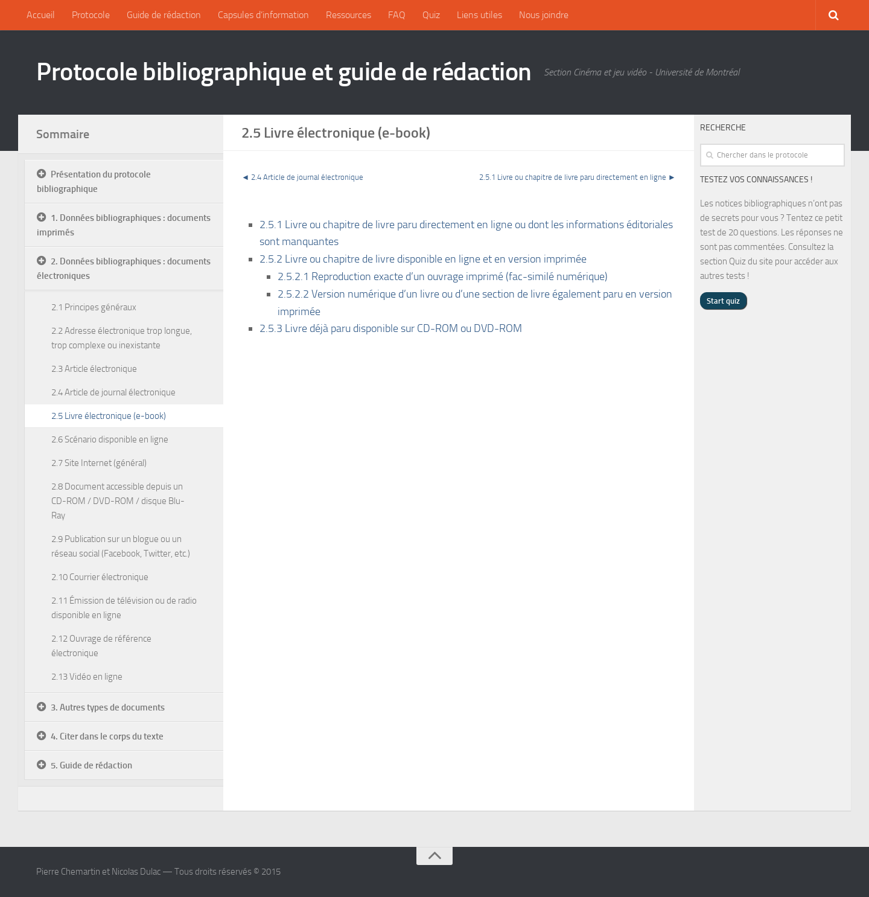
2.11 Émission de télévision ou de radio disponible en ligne (124, 608)
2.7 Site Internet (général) (99, 463)
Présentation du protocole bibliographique (94, 181)
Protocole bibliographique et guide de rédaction (284, 72)
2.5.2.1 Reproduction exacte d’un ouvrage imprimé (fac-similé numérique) (443, 276)
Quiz (431, 15)
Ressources (348, 15)
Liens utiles (479, 15)
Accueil (41, 15)
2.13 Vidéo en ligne (87, 676)
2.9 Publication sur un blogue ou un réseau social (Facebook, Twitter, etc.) (120, 546)
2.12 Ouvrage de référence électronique (101, 646)
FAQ (397, 15)
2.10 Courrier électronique (99, 577)
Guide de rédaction (164, 15)
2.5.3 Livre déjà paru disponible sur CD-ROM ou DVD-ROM (390, 328)
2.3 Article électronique (94, 368)
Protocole (91, 15)
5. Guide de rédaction (91, 765)
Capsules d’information (263, 15)
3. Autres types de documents (108, 707)
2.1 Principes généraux (93, 307)
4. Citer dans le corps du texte (107, 736)
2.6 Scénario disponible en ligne (109, 439)
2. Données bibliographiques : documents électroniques (124, 268)
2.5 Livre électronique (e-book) (108, 415)
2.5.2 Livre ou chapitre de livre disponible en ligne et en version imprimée (423, 259)
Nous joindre (543, 15)
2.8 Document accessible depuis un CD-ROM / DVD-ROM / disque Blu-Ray (118, 501)
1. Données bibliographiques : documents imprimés (124, 225)
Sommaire (62, 134)
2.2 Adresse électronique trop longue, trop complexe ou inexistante (121, 338)
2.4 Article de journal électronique (307, 177)
